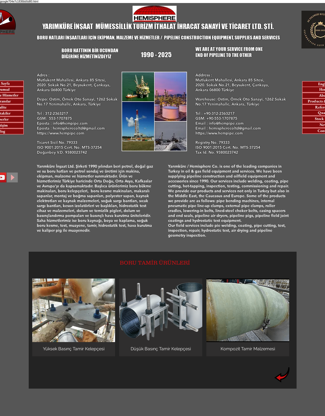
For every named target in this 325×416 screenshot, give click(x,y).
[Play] (12, 177)
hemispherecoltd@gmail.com (79, 128)
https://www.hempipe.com (60, 133)
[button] (73, 317)
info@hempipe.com (70, 123)
